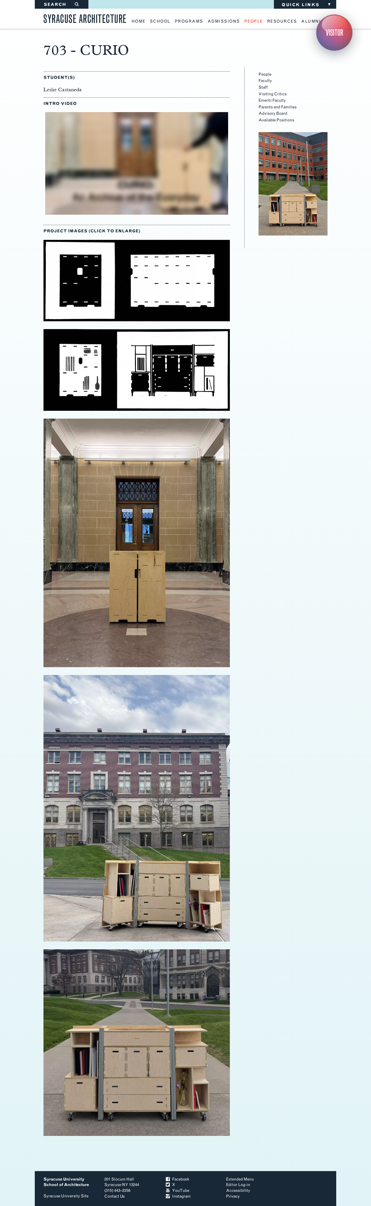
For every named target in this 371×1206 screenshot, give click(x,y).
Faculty (265, 80)
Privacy (233, 1196)
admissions (224, 21)
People (265, 74)
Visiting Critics (273, 94)
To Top (307, 1187)
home (139, 21)
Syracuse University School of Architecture (66, 1182)
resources (282, 21)
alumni (311, 21)
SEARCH (61, 4)
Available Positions (276, 120)
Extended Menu (240, 1179)
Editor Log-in (238, 1184)
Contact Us (114, 1196)
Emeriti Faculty (272, 100)
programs (189, 21)
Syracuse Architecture (85, 18)
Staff (263, 87)
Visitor (334, 32)
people (253, 21)
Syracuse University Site (65, 1196)
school (160, 21)
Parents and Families (278, 107)
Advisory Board (273, 113)
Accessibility (238, 1190)
